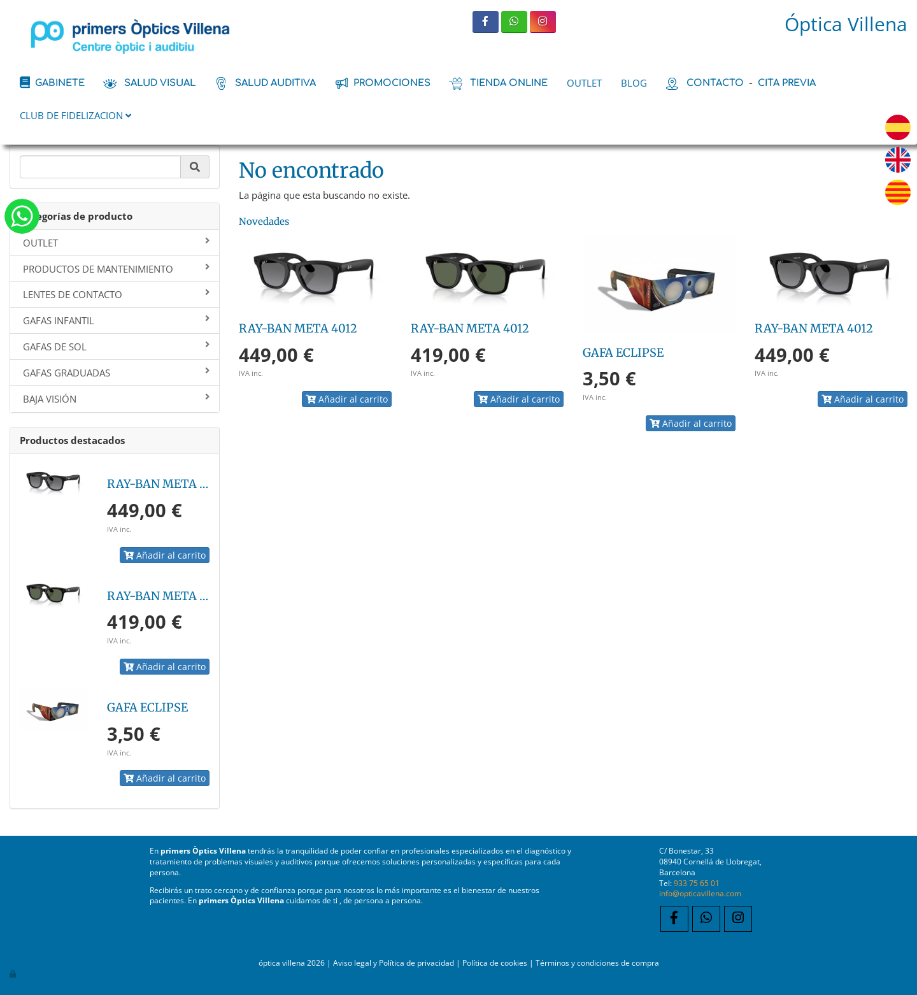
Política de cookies (494, 962)
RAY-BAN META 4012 (166, 483)
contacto (715, 83)
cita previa (787, 83)
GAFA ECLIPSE (147, 707)
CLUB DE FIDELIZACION (75, 115)
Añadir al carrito (165, 555)
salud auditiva (275, 83)
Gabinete (60, 83)
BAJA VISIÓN (116, 398)
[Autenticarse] (13, 973)
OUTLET (584, 82)
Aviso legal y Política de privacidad (393, 962)
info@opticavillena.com (700, 893)
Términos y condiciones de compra (597, 962)
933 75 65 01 (697, 883)
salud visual (159, 83)
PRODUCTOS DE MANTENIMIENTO (116, 268)
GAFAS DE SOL (116, 346)
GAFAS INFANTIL (116, 320)
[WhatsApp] (514, 22)
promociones (391, 83)
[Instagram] (543, 22)
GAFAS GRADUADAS (116, 372)
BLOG (634, 82)
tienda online (509, 83)
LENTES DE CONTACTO (116, 294)
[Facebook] (486, 22)
